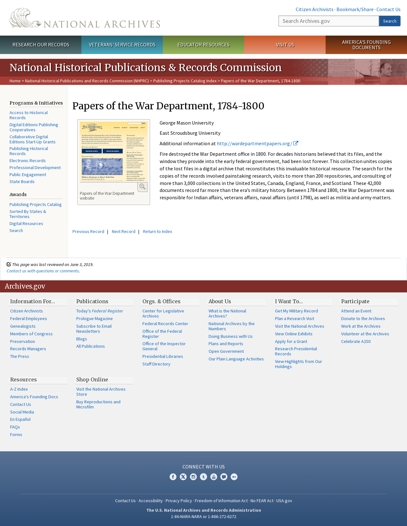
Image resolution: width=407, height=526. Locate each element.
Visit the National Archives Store (101, 391)
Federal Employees (28, 318)
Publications (92, 301)
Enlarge (142, 186)
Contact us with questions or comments (43, 271)
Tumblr (203, 477)
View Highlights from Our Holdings (298, 364)
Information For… (32, 301)
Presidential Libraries (162, 356)
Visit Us (285, 44)
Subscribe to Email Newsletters (94, 328)
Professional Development (35, 167)
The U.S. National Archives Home (85, 18)
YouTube (213, 477)
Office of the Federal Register (162, 333)
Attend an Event (356, 311)
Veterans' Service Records (122, 44)
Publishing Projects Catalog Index (185, 81)
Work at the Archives (361, 326)
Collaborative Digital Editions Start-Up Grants (33, 139)
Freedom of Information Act (221, 500)
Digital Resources (26, 223)
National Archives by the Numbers (232, 326)
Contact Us (388, 9)
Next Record (123, 231)
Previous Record (88, 231)
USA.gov (284, 500)
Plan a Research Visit (294, 318)
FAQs (15, 427)
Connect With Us (204, 466)
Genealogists (23, 326)
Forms (16, 434)
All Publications (90, 346)
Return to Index (157, 231)
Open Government (226, 351)
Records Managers (28, 349)
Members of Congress (31, 334)
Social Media (22, 412)
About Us (220, 301)
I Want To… (289, 301)
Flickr (234, 477)
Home (15, 81)
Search (390, 21)
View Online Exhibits (294, 334)
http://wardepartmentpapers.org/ (257, 143)
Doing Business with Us (231, 336)
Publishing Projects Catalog (36, 204)
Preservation (22, 341)
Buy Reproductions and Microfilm (98, 404)
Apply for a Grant (291, 341)
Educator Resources (203, 44)
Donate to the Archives (363, 318)
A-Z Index (19, 389)
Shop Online (92, 379)
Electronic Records (28, 160)
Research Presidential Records (296, 351)
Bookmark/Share (355, 9)
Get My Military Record (296, 311)
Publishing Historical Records (29, 151)
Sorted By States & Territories (28, 213)
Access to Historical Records (29, 115)
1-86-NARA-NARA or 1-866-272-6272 (203, 516)
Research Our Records (40, 44)
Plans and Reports (226, 343)
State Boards (22, 181)
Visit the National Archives (299, 326)
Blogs (81, 339)
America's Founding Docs (34, 397)
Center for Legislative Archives (163, 313)
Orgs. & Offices (161, 301)
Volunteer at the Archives (365, 334)
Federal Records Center (165, 323)
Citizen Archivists (315, 9)
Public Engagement (28, 174)
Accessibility (151, 500)
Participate (355, 301)
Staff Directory (156, 364)
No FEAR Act (262, 500)
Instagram (193, 477)
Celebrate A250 (355, 341)
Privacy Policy (179, 500)
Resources (23, 379)
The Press (19, 356)
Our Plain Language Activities (236, 359)
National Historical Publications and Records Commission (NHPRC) (87, 81)
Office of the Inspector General (164, 346)
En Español (20, 419)
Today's (99, 311)
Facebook (173, 477)
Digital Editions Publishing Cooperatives (34, 127)
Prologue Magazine (94, 318)
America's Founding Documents (366, 45)
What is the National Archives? (227, 313)
